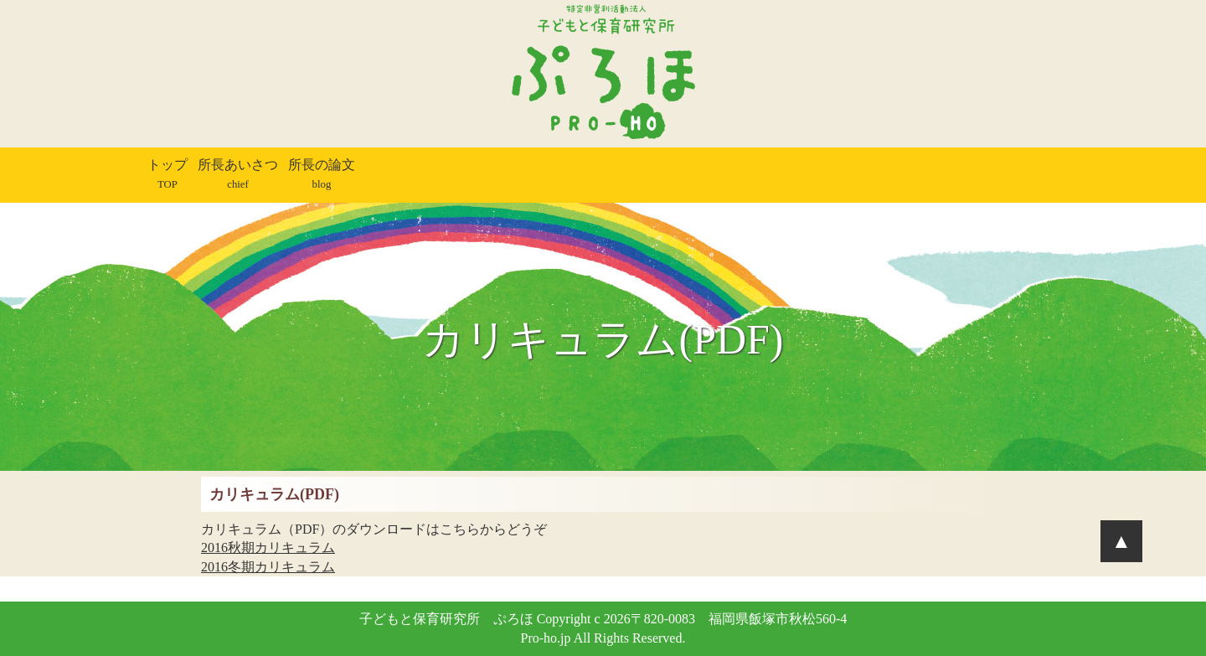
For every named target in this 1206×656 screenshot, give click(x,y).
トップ (167, 174)
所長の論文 (321, 174)
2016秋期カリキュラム (268, 547)
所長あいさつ (238, 174)
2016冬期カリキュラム (268, 567)
